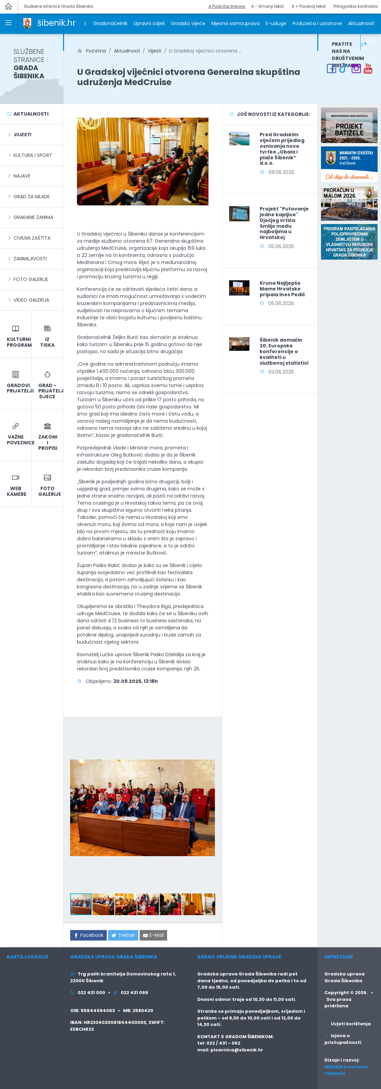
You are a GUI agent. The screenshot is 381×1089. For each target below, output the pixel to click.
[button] (208, 729)
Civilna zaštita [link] (32, 238)
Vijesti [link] (154, 50)
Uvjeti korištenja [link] (347, 1024)
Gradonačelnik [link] (110, 23)
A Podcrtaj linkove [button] (227, 6)
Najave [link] (22, 176)
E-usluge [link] (276, 23)
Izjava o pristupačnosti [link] (342, 1039)
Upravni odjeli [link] (149, 23)
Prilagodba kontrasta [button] (356, 6)
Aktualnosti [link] (361, 23)
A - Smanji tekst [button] (267, 6)
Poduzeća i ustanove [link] (317, 23)
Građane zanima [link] (33, 217)
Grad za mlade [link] (32, 196)
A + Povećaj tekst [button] (309, 6)
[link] (27, 22)
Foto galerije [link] (31, 279)
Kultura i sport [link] (33, 155)
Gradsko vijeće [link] (188, 23)
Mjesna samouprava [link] (236, 23)
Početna (91, 50)
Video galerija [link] (31, 300)
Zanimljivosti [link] (30, 258)
